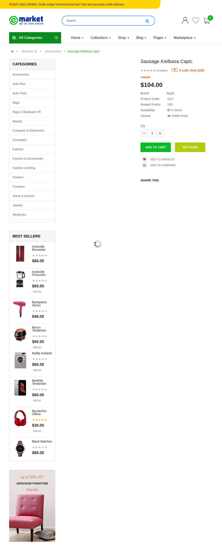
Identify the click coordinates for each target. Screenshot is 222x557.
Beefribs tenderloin (39, 382)
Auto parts (20, 93)
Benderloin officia (39, 412)
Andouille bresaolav (39, 248)
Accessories (53, 51)
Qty (142, 126)
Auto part (19, 84)
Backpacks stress (39, 303)
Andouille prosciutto (39, 273)
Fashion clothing (24, 168)
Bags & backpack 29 (27, 112)
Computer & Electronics (28, 130)
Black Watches (42, 441)
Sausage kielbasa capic (84, 51)
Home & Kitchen (23, 196)
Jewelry (18, 205)
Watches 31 (29, 51)
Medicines (19, 214)
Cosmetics (20, 140)
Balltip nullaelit (42, 353)
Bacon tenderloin (39, 329)
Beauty (17, 121)
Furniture (19, 186)
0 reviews (162, 70)
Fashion (18, 149)
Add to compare (159, 165)
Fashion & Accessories (28, 158)
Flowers (18, 177)
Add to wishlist (158, 159)
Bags (16, 102)
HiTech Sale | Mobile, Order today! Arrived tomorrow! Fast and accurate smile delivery (66, 4)
